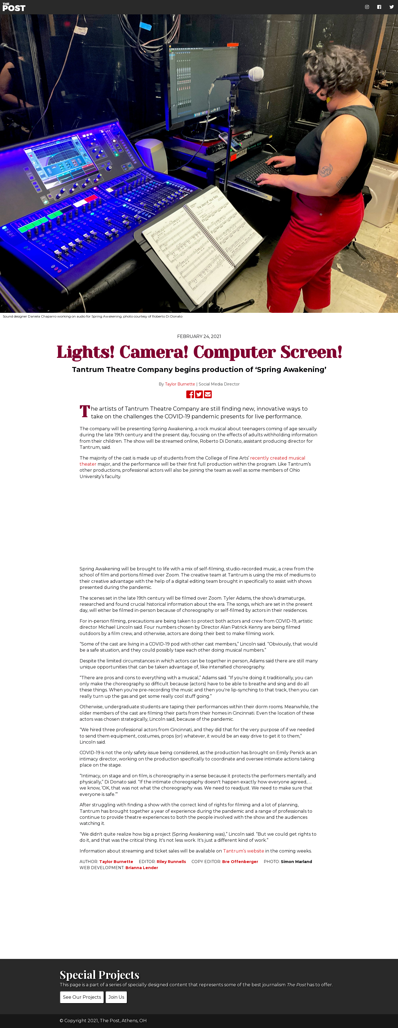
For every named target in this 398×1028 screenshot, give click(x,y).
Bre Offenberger (240, 861)
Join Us (116, 997)
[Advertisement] (199, 523)
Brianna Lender (141, 867)
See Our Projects (82, 997)
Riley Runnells (171, 861)
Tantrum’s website (243, 851)
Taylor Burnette (180, 384)
